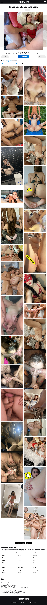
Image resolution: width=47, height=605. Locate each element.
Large (14, 63)
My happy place (4, 586)
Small (22, 63)
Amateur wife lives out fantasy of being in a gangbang (11, 587)
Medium (17, 63)
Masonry (3, 63)
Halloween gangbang (5, 593)
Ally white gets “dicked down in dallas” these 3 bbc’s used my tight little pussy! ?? (15, 588)
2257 (35, 602)
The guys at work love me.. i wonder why (8, 591)
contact (22, 602)
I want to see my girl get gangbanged (8, 590)
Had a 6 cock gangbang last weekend (8, 584)
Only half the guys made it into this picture (9, 592)
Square (9, 63)
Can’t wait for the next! (5, 585)
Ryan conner (3, 582)
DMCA (31, 602)
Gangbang (27, 9)
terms (27, 602)
